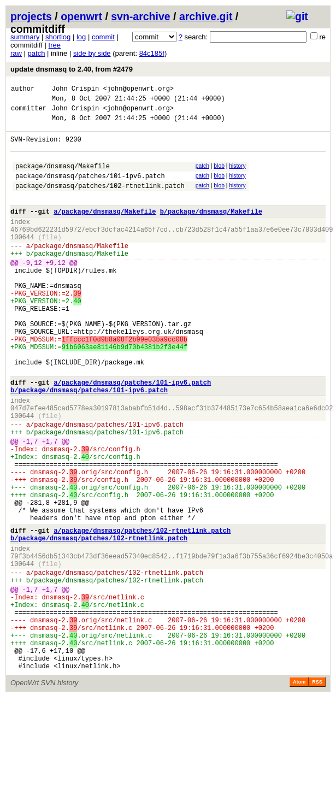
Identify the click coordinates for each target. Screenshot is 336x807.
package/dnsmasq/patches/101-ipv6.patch (90, 188)
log (81, 37)
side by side (92, 53)
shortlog (57, 37)
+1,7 (50, 505)
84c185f (151, 53)
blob (219, 176)
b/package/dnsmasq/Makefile (211, 229)
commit (103, 37)
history (237, 176)
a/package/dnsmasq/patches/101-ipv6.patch (132, 434)
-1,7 (30, 505)
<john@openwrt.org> (138, 90)
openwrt (81, 16)
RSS (317, 791)
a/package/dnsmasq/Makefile (105, 229)
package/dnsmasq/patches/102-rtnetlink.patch (100, 200)
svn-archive (140, 16)
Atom (299, 791)
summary (24, 37)
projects (31, 16)
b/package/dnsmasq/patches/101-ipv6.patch (89, 444)
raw (16, 53)
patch (36, 53)
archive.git (206, 16)
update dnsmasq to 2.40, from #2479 (71, 69)
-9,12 (32, 290)
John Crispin (75, 90)
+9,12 (56, 290)
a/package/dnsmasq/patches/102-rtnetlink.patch (142, 612)
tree (55, 45)
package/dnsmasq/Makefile (62, 177)
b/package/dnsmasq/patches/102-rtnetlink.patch (98, 621)
